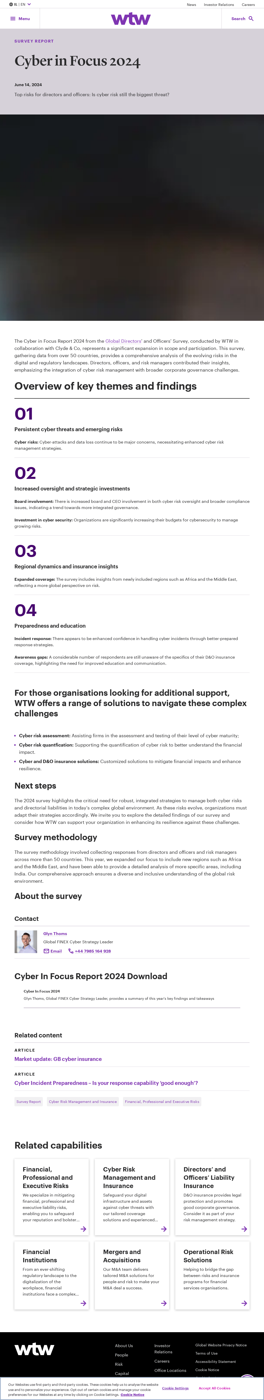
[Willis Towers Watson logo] (34, 1348)
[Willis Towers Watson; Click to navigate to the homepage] (131, 18)
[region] (132, 1388)
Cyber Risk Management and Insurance (83, 1101)
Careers (248, 4)
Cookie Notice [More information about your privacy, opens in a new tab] (132, 1395)
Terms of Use (206, 1353)
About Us (124, 1345)
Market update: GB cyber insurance (58, 1059)
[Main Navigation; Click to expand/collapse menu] (20, 18)
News (191, 4)
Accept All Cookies (214, 1388)
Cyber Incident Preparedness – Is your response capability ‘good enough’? (106, 1083)
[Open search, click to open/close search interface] (243, 18)
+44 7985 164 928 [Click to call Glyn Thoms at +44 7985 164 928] (93, 950)
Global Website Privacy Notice (221, 1345)
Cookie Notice (207, 1370)
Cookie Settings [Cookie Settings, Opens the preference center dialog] (175, 1388)
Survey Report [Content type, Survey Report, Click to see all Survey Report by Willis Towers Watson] (34, 40)
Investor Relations (219, 4)
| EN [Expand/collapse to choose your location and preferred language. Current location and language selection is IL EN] (20, 4)
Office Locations (170, 1370)
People (121, 1354)
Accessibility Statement (215, 1361)
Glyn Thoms (55, 933)
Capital (122, 1373)
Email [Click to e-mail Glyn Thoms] (56, 950)
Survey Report (28, 1101)
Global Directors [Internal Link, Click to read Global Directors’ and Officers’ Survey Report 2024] (123, 341)
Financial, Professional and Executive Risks (162, 1101)
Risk (119, 1364)
